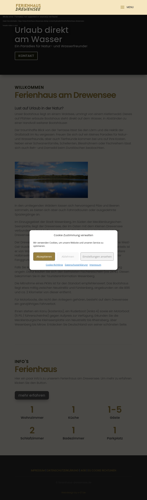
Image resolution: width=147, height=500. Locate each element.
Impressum (95, 264)
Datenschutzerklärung (76, 264)
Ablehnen (68, 256)
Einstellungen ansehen (97, 256)
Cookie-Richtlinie (54, 264)
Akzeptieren (44, 256)
